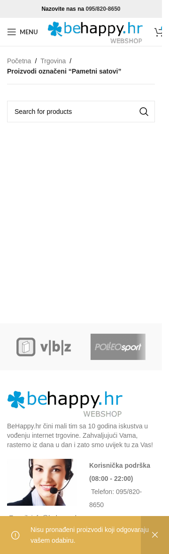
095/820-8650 (102, 9)
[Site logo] (96, 31)
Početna (19, 61)
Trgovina (53, 61)
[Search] (81, 111)
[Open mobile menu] (22, 31)
